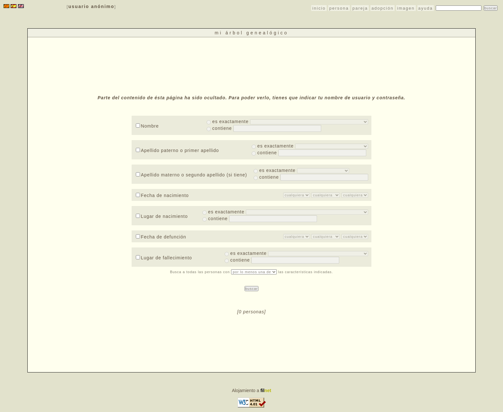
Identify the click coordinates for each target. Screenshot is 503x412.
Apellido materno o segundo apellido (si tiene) (191, 174)
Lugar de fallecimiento (164, 257)
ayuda (425, 8)
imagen (406, 8)
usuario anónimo (92, 6)
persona (339, 8)
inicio (319, 8)
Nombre (147, 126)
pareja (360, 8)
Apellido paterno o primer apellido (177, 150)
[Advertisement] (251, 65)
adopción (382, 8)
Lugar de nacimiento (162, 216)
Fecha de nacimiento (162, 195)
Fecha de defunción (161, 236)
